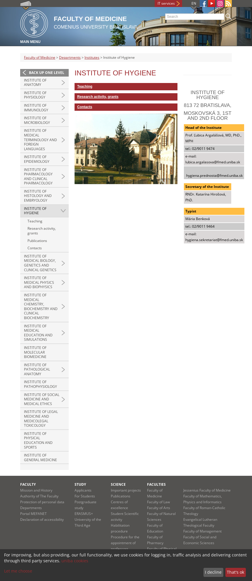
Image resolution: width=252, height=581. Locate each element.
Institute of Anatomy (35, 82)
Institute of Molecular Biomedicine (35, 352)
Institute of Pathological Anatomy (37, 369)
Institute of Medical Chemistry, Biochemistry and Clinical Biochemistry (41, 306)
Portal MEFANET (33, 513)
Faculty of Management (202, 531)
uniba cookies (74, 560)
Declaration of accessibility (42, 519)
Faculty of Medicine (39, 57)
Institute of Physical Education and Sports (38, 440)
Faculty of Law (158, 501)
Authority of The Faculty (39, 496)
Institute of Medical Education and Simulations (38, 333)
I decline (213, 572)
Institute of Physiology (35, 95)
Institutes (91, 57)
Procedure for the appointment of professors (125, 543)
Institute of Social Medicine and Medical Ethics (41, 399)
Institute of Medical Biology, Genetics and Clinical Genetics (40, 263)
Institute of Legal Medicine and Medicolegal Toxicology (41, 418)
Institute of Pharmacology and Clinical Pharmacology (38, 176)
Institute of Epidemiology (36, 159)
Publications (37, 240)
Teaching (34, 221)
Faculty (28, 484)
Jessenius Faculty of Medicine (207, 490)
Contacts (34, 247)
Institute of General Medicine (40, 457)
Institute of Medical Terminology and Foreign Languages (40, 139)
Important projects (126, 490)
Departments (70, 57)
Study (80, 484)
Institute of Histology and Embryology (38, 196)
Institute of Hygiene (35, 211)
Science (118, 484)
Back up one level (46, 72)
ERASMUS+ (84, 513)
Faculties (156, 484)
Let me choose (18, 571)
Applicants (83, 490)
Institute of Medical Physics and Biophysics (39, 282)
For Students (85, 496)
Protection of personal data (42, 501)
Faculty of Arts (158, 507)
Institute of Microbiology (37, 120)
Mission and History (36, 490)
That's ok (235, 572)
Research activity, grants (41, 231)
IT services (166, 3)
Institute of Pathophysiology (40, 384)
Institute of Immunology (36, 108)
